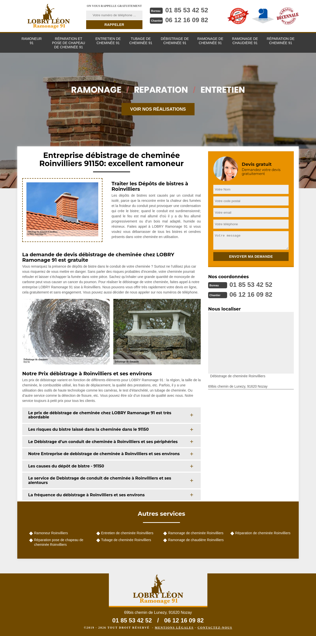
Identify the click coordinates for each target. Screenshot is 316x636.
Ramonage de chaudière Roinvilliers (196, 540)
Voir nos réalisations (158, 109)
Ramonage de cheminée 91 (210, 41)
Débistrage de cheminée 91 (175, 41)
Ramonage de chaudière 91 (245, 41)
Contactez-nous (215, 627)
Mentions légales (174, 627)
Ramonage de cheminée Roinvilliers (195, 533)
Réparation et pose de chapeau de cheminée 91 (68, 43)
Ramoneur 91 (31, 41)
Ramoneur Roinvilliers (51, 533)
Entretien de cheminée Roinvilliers (127, 533)
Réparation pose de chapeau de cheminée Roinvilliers (58, 542)
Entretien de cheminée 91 (108, 41)
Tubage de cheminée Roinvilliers (126, 540)
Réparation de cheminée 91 (280, 41)
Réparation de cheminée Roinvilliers (263, 533)
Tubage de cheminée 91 (140, 41)
